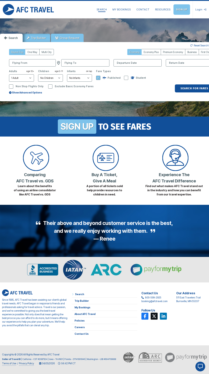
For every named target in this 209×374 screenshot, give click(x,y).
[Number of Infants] (79, 78)
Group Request (67, 38)
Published (111, 77)
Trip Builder (36, 38)
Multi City (47, 52)
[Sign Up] (183, 9)
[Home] (28, 9)
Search (11, 38)
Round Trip (17, 52)
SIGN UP (77, 126)
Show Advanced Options (25, 92)
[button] (58, 63)
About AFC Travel (85, 314)
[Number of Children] (50, 78)
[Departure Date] (138, 63)
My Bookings (82, 307)
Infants (71, 71)
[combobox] (32, 63)
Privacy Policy (26, 363)
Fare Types (103, 71)
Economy (134, 52)
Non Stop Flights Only (29, 86)
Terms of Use (9, 363)
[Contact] (143, 9)
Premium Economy (173, 52)
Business (192, 52)
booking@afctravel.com (154, 301)
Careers (80, 327)
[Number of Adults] (21, 78)
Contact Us (82, 333)
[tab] (11, 38)
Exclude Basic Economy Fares (74, 86)
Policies (80, 320)
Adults (13, 71)
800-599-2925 (153, 297)
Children (43, 71)
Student (138, 77)
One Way (32, 52)
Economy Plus (151, 52)
